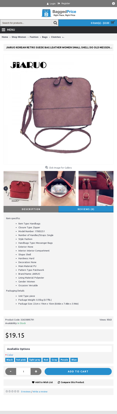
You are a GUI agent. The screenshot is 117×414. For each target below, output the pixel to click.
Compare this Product (72, 382)
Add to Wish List (44, 382)
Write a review (40, 391)
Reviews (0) (86, 209)
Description (31, 209)
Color (10, 355)
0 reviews (26, 391)
